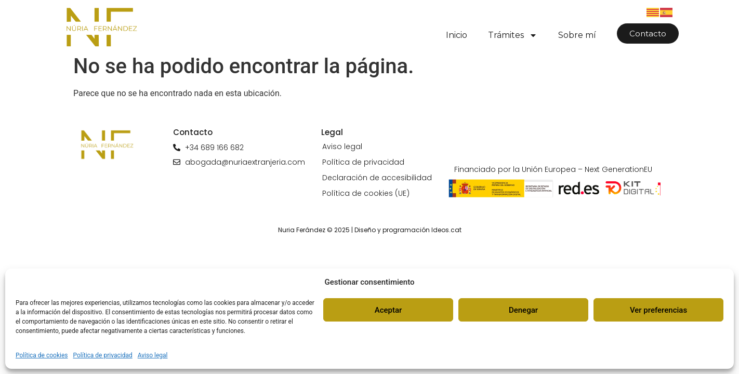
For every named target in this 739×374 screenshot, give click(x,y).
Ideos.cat (446, 229)
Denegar (523, 310)
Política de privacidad (103, 355)
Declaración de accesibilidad (377, 177)
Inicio (456, 35)
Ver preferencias (658, 310)
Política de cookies (42, 355)
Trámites (512, 35)
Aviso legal (153, 355)
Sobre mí (577, 35)
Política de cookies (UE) (366, 193)
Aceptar (388, 310)
